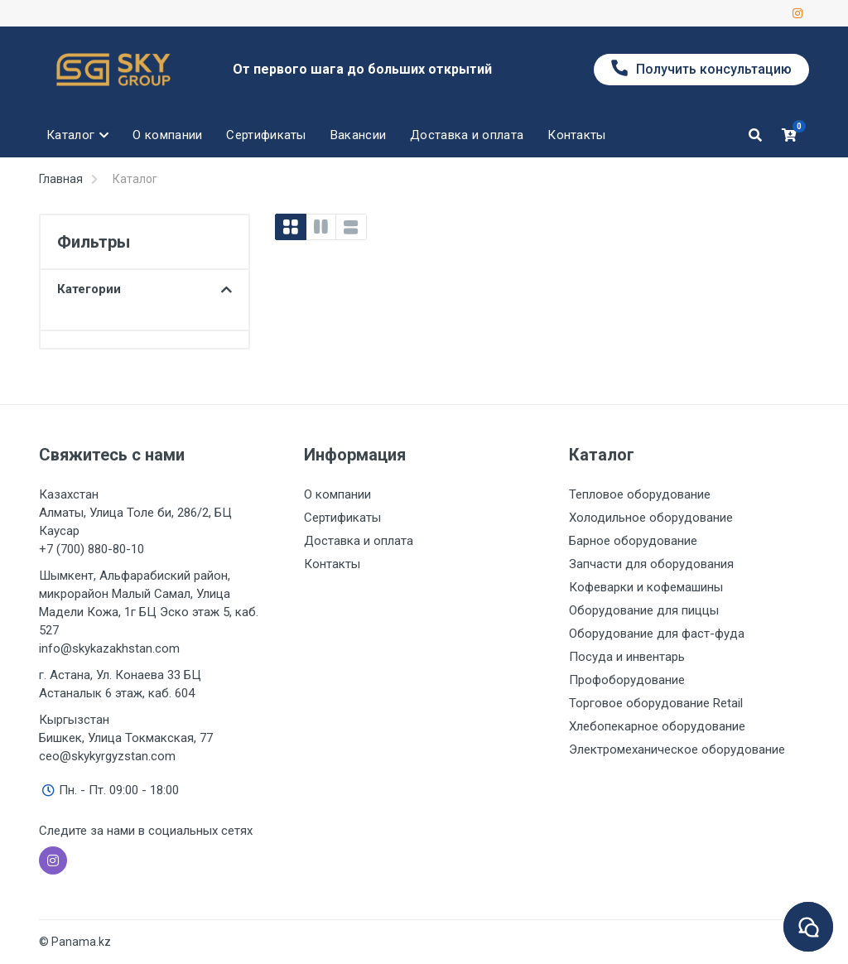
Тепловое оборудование (640, 494)
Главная (61, 179)
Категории (144, 289)
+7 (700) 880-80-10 (91, 549)
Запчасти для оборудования (651, 564)
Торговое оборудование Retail (656, 703)
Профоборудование (627, 679)
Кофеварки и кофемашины (646, 587)
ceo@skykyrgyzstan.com (107, 756)
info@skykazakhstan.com (109, 648)
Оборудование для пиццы (644, 610)
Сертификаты (342, 517)
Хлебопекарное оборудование (657, 726)
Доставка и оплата (358, 540)
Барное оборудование (633, 540)
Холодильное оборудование (651, 517)
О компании (337, 494)
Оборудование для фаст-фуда (656, 633)
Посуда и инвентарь (627, 656)
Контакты (332, 564)
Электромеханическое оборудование (677, 749)
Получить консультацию (701, 68)
